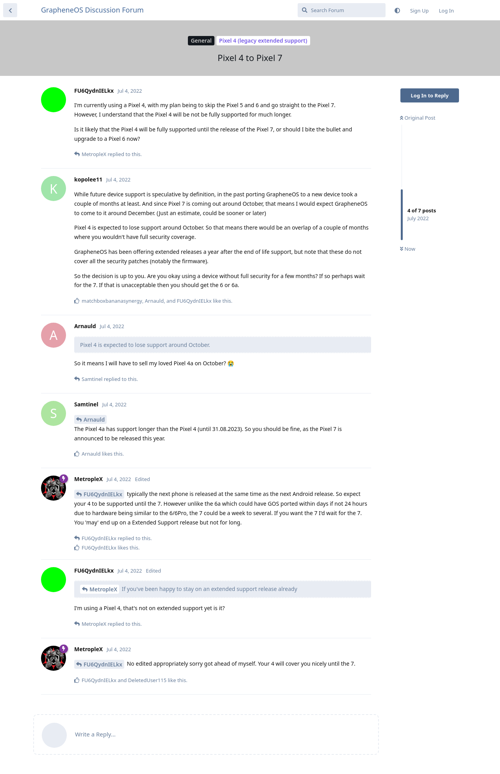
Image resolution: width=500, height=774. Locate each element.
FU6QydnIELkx (103, 494)
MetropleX (103, 589)
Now (407, 248)
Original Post (417, 117)
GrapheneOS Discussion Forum (92, 9)
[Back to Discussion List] (10, 10)
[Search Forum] (342, 10)
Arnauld (94, 419)
